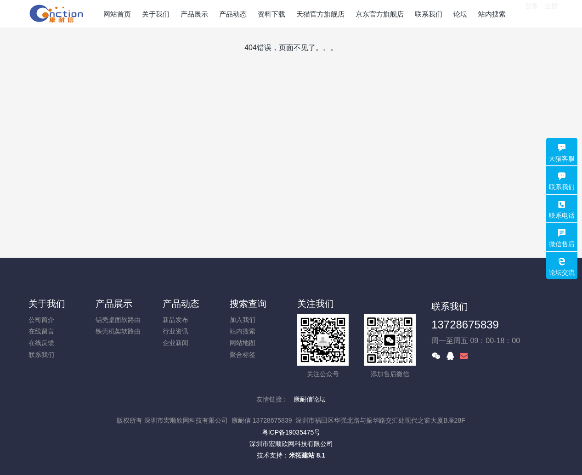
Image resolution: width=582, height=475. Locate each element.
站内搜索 (242, 331)
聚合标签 (242, 354)
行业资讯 (175, 331)
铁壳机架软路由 (118, 331)
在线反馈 (41, 342)
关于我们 (46, 304)
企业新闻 (175, 342)
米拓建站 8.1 (307, 455)
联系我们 (41, 354)
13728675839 (465, 324)
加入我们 (242, 319)
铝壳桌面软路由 (118, 319)
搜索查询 (248, 304)
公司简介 (41, 319)
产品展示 (114, 304)
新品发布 (175, 319)
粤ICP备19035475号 (291, 432)
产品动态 (181, 304)
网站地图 (242, 342)
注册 (551, 13)
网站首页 (117, 14)
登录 (531, 13)
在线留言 (41, 331)
